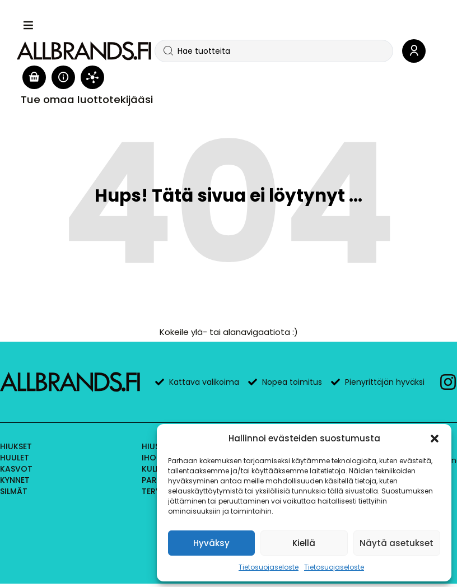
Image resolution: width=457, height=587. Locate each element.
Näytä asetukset (396, 543)
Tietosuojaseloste (269, 567)
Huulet (14, 457)
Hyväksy (211, 543)
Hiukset (16, 446)
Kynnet (15, 480)
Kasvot (16, 468)
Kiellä (303, 543)
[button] (434, 438)
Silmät (13, 491)
